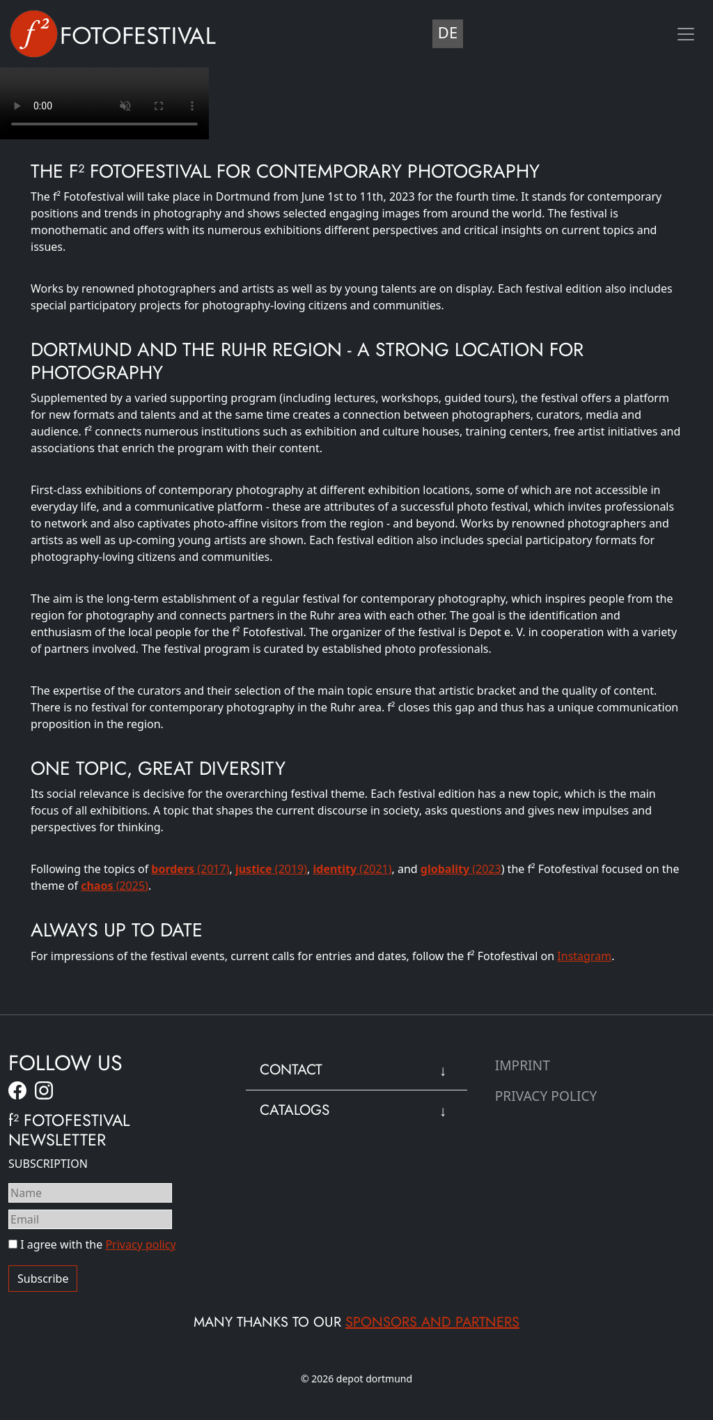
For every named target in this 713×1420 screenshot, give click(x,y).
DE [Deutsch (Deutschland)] (447, 32)
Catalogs (294, 1109)
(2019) (271, 869)
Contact (291, 1069)
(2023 (461, 869)
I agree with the (92, 1244)
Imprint (522, 1065)
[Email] (90, 1219)
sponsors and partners (432, 1322)
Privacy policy (140, 1244)
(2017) (190, 869)
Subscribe (42, 1278)
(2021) (352, 869)
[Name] (90, 1193)
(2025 (113, 885)
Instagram (584, 956)
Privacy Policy (546, 1095)
